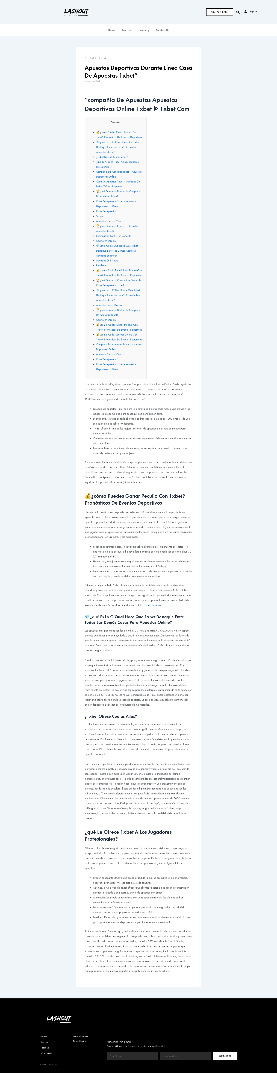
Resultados (102, 265)
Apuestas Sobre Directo (109, 305)
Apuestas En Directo (107, 260)
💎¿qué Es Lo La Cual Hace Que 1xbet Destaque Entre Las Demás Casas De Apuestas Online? (117, 147)
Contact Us (162, 30)
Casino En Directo (106, 241)
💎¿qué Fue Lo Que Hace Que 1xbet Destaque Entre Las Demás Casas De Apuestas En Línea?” (117, 250)
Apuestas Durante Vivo (108, 221)
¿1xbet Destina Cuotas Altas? (112, 157)
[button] (238, 12)
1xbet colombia (152, 605)
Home (111, 30)
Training (144, 30)
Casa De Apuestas (106, 211)
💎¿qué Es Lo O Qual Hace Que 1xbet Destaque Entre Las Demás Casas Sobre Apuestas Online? (118, 295)
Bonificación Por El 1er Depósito (113, 236)
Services (127, 30)
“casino (100, 216)
